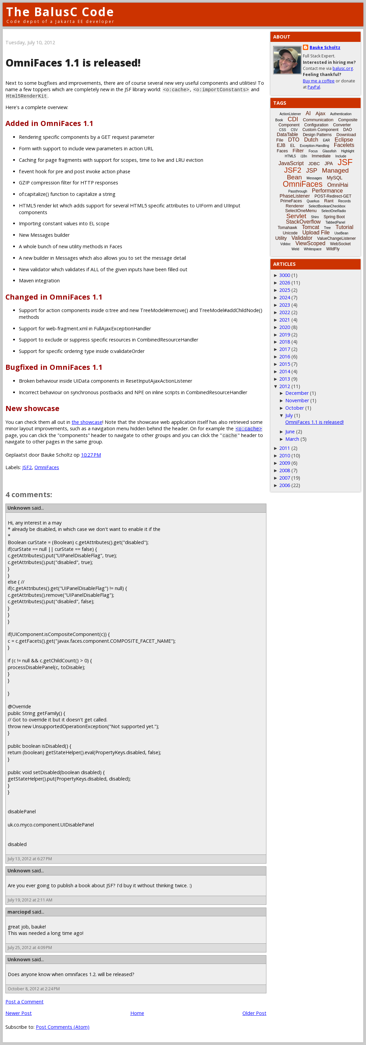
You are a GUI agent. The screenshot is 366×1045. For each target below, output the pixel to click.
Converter (342, 125)
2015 (284, 364)
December (297, 393)
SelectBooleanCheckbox (327, 206)
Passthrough (297, 191)
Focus (313, 151)
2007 (284, 478)
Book (279, 120)
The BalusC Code (60, 12)
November (297, 400)
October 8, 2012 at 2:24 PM (34, 989)
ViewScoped (310, 243)
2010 (284, 455)
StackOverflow (303, 222)
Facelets (344, 145)
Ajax (320, 113)
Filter (298, 150)
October (294, 408)
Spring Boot (334, 216)
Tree (327, 228)
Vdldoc (285, 244)
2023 (284, 305)
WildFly (332, 249)
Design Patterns (317, 134)
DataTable (287, 134)
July (289, 415)
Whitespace (312, 249)
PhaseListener (295, 196)
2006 (284, 485)
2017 (284, 349)
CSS (282, 130)
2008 (284, 470)
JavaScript (291, 163)
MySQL (335, 177)
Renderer (295, 205)
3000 (284, 275)
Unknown (18, 508)
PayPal (314, 87)
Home (137, 1013)
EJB (281, 145)
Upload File (316, 232)
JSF (345, 162)
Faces (282, 151)
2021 (284, 319)
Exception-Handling (314, 146)
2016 (284, 356)
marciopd (19, 912)
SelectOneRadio (333, 211)
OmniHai (337, 185)
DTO (293, 140)
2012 (284, 386)
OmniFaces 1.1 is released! (314, 422)
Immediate (321, 156)
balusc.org (343, 68)
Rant (328, 200)
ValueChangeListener (336, 238)
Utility (281, 238)
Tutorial (345, 227)
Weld (295, 249)
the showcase (87, 422)
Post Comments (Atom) (62, 1027)
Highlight (347, 151)
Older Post (254, 1013)
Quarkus (313, 201)
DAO (347, 129)
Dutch (311, 140)
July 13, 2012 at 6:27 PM (30, 859)
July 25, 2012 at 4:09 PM (30, 947)
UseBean (341, 233)
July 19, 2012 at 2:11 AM (30, 900)
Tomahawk (287, 227)
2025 (284, 290)
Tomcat (310, 227)
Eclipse (344, 139)
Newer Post (18, 1013)
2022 (284, 312)
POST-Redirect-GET (333, 196)
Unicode (290, 233)
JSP (311, 170)
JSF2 (27, 467)
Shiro (315, 217)
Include (340, 156)
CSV (294, 130)
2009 (284, 463)
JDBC (314, 163)
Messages (314, 178)
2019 (284, 334)
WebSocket (340, 243)
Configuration (316, 125)
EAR (326, 140)
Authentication (340, 114)
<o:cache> (249, 428)
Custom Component (321, 129)
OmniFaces (46, 467)
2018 (284, 341)
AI (308, 113)
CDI (293, 119)
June (290, 431)
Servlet (296, 216)
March (292, 439)
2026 (284, 282)
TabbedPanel (335, 222)
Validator (301, 238)
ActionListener (290, 114)
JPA (328, 163)
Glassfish (329, 151)
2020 (284, 327)
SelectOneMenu (300, 210)
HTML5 (290, 156)
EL (292, 145)
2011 (284, 448)
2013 (284, 379)
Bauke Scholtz (325, 47)
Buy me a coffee (319, 81)
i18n (303, 156)
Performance (327, 191)
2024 (284, 297)
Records (344, 201)
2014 (284, 371)
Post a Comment (24, 1001)
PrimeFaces (291, 201)
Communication (318, 119)
